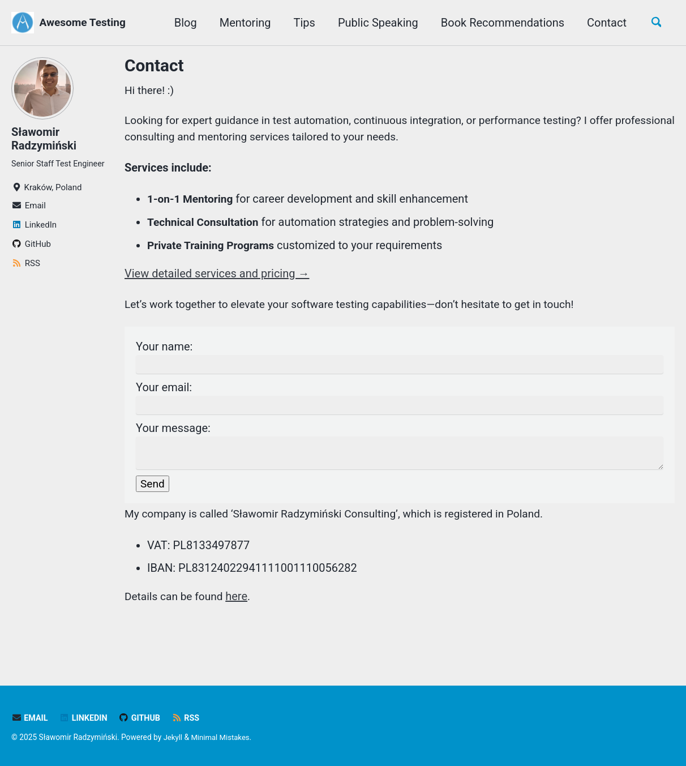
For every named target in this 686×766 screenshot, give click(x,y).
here (241, 606)
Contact (603, 22)
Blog (181, 22)
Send (153, 492)
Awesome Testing (86, 22)
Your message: (399, 454)
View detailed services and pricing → (217, 278)
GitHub (143, 718)
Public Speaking (374, 22)
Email (30, 718)
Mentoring (241, 22)
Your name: (399, 363)
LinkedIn (85, 718)
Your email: (399, 405)
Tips (300, 22)
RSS (190, 718)
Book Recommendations (498, 22)
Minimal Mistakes (222, 737)
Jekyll (173, 737)
